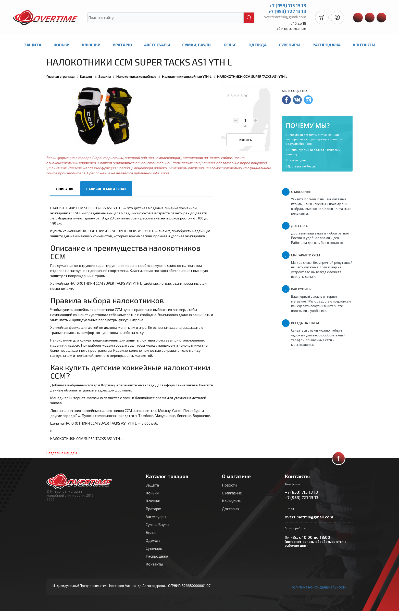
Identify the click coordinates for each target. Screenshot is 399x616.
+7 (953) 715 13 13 (286, 5)
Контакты (364, 44)
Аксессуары (157, 44)
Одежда (257, 44)
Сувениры (289, 44)
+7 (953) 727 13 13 (286, 11)
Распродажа (327, 44)
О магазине (232, 493)
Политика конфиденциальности (318, 587)
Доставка (230, 508)
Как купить (231, 501)
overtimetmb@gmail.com (283, 17)
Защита (32, 44)
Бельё (230, 44)
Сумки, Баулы (196, 44)
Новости (229, 485)
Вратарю (122, 44)
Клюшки (91, 44)
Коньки (62, 44)
